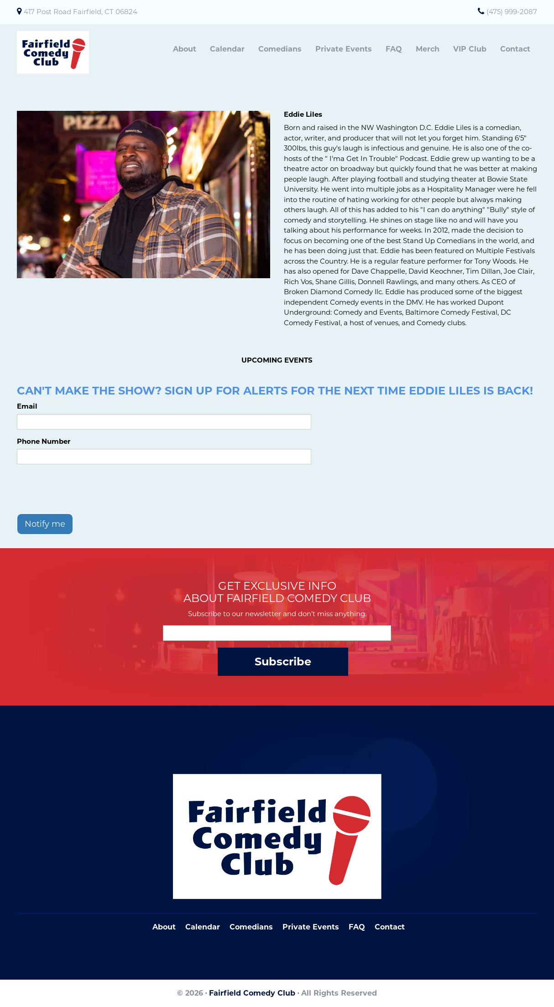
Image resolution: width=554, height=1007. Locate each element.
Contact (515, 49)
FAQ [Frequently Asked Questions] (357, 927)
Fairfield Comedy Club (252, 993)
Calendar (227, 49)
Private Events (343, 49)
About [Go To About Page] (164, 927)
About (184, 49)
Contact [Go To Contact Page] (390, 927)
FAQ (394, 49)
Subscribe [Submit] (283, 661)
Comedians (280, 49)
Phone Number (43, 441)
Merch (427, 49)
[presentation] (86, 489)
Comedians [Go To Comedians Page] (251, 927)
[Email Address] (277, 633)
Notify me (45, 524)
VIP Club (469, 49)
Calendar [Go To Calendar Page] (202, 927)
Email (27, 406)
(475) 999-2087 (511, 11)
